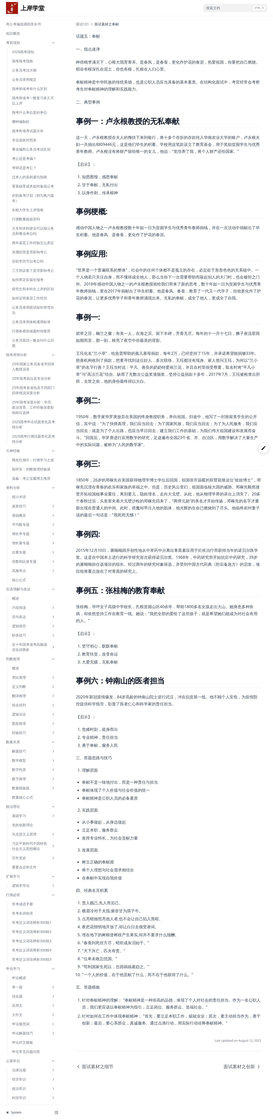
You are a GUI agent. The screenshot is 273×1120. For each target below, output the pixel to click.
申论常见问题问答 (26, 504)
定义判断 (33, 139)
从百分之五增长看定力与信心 (33, 665)
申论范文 (30, 578)
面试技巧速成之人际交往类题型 (33, 760)
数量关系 (30, 194)
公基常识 (30, 513)
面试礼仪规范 (22, 971)
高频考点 (33, 23)
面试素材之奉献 (24, 861)
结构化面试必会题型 (30, 1008)
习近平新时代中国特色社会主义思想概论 (33, 299)
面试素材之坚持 (24, 833)
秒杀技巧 (33, 88)
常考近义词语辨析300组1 (31, 375)
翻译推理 (33, 148)
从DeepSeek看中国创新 (30, 587)
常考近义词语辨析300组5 (31, 412)
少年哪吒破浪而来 (26, 634)
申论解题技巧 (33, 485)
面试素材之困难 (24, 842)
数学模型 (33, 213)
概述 (15, 51)
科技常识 (33, 550)
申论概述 (19, 430)
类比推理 (33, 130)
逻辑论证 (33, 167)
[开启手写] (263, 448)
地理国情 (33, 568)
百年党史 (33, 310)
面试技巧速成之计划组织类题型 (33, 774)
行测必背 (30, 347)
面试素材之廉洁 (24, 925)
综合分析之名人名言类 (29, 1082)
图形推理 (33, 176)
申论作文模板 (22, 495)
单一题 (33, 439)
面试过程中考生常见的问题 (33, 990)
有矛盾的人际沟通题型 (29, 1027)
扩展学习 (30, 329)
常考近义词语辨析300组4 (31, 402)
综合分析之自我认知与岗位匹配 (33, 1094)
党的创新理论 (22, 277)
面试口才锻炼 (22, 981)
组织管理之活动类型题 (29, 1064)
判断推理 (30, 111)
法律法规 (33, 522)
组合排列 (33, 157)
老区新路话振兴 (24, 653)
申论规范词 (33, 476)
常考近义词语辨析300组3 (31, 393)
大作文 (33, 467)
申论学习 (30, 421)
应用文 (33, 458)
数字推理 (33, 231)
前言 (15, 1018)
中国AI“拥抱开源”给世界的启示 (32, 694)
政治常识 (33, 541)
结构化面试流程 (24, 733)
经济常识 (33, 532)
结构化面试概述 (24, 724)
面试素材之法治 (24, 962)
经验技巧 (33, 185)
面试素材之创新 (24, 870)
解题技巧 (33, 203)
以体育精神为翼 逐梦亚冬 (31, 644)
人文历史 (33, 559)
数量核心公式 (22, 250)
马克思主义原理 (33, 286)
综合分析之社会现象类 (29, 1073)
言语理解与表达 (30, 41)
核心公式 (19, 32)
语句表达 (33, 69)
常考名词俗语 (22, 366)
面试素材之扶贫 (24, 953)
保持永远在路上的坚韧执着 (33, 611)
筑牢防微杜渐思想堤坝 (29, 705)
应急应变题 (20, 1045)
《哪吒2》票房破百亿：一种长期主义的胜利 (32, 679)
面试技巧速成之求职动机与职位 (33, 745)
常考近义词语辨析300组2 (31, 384)
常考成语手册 (22, 356)
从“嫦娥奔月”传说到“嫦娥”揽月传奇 (32, 623)
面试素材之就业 (24, 888)
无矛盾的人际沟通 (26, 1036)
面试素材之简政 (24, 944)
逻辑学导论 (33, 338)
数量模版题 (33, 240)
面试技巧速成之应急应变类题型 (33, 789)
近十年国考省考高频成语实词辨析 (33, 100)
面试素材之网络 (24, 898)
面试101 (30, 715)
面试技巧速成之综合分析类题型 (33, 803)
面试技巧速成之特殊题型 (31, 815)
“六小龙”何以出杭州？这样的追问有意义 (32, 599)
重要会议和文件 (24, 319)
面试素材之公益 (24, 907)
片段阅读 (33, 60)
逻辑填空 (33, 78)
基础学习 (33, 268)
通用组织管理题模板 (27, 1054)
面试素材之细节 (24, 851)
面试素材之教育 (24, 879)
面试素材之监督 (24, 935)
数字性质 (33, 222)
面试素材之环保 (24, 916)
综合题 (33, 449)
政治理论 (30, 259)
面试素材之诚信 (24, 824)
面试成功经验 (22, 999)
